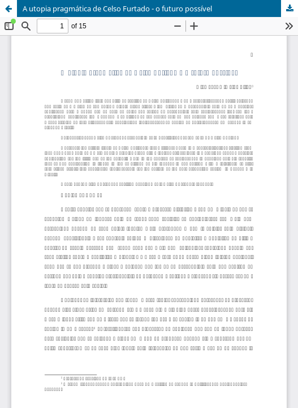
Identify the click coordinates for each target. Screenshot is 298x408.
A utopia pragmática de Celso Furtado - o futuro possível (117, 8)
